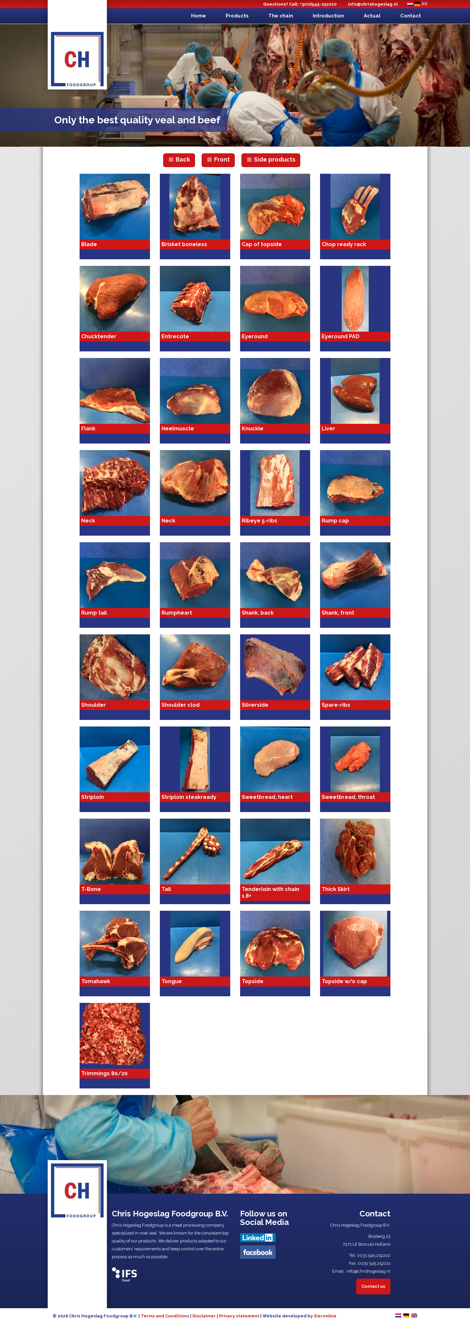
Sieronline (325, 1315)
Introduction (328, 16)
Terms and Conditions (165, 1315)
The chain (280, 16)
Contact (410, 16)
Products (237, 16)
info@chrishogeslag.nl (373, 4)
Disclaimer (204, 1315)
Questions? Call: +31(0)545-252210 (299, 4)
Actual (372, 16)
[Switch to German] (417, 4)
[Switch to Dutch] (410, 4)
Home (198, 16)
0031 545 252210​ (373, 1255)
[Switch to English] (425, 4)
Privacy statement (239, 1315)
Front (222, 160)
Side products (274, 160)
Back (183, 160)
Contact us (373, 1286)
